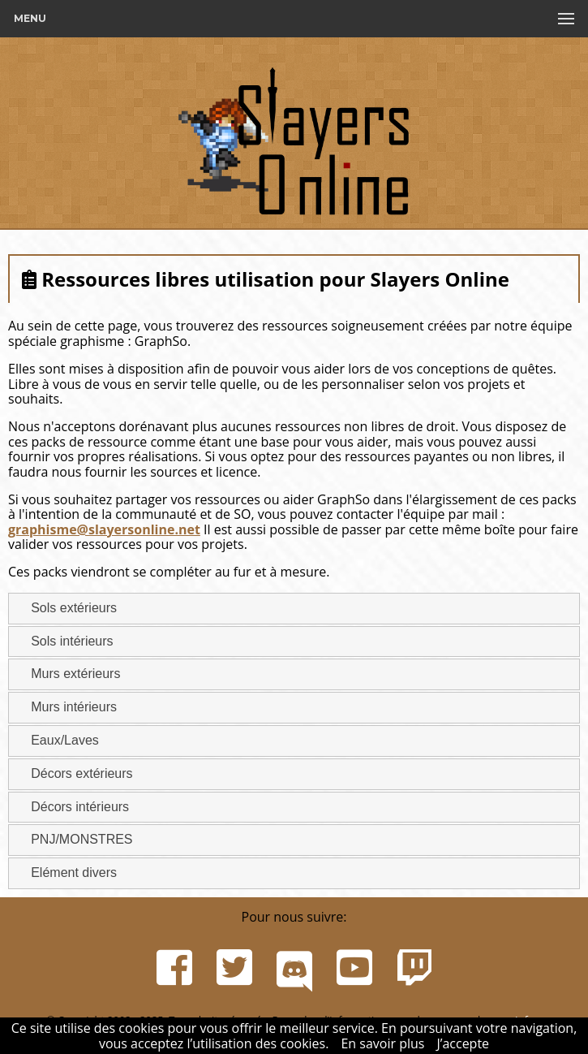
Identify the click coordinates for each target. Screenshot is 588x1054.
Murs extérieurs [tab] (69, 673)
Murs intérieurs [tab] (67, 707)
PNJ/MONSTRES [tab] (75, 839)
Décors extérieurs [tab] (75, 773)
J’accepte (462, 1043)
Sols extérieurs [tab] (67, 608)
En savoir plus (382, 1043)
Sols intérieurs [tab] (65, 640)
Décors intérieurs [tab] (73, 806)
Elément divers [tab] (67, 872)
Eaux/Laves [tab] (58, 740)
